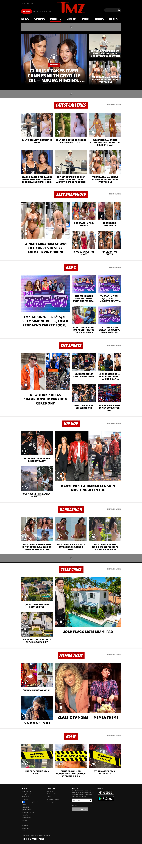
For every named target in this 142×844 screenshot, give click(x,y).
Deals (113, 19)
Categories (25, 815)
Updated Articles (26, 809)
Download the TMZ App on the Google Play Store (106, 798)
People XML (25, 825)
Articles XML (25, 807)
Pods (85, 19)
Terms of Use (25, 796)
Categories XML (26, 817)
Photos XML (25, 828)
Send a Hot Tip (51, 794)
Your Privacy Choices (30, 802)
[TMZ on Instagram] (31, 3)
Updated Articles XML (28, 812)
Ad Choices (25, 799)
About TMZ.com (26, 791)
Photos (55, 19)
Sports (39, 19)
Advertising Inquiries (53, 799)
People (24, 823)
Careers (49, 796)
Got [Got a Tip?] (26, 11)
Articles (24, 804)
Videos (71, 19)
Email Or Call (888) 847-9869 (42, 11)
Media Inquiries (51, 802)
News (25, 19)
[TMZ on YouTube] (82, 809)
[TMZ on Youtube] (28, 3)
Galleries (24, 820)
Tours (99, 19)
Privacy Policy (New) (28, 794)
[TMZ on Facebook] (22, 3)
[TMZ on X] (25, 3)
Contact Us (50, 791)
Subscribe (90, 800)
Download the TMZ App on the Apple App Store (106, 792)
